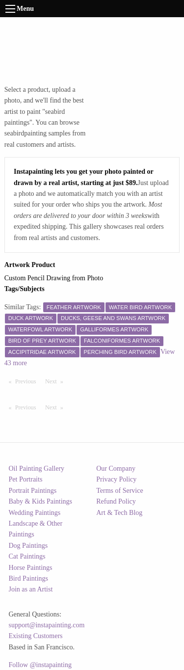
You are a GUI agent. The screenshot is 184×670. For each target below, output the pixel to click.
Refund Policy (116, 501)
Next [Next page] (56, 381)
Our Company (115, 468)
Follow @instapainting (40, 665)
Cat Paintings (27, 556)
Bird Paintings (29, 578)
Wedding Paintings (35, 512)
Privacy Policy (116, 479)
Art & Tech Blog (119, 512)
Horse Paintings (31, 567)
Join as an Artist (31, 589)
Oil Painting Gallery (37, 468)
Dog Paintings (28, 545)
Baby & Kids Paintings (41, 501)
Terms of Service (119, 490)
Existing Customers (36, 636)
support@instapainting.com (47, 625)
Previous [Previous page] (28, 381)
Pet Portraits (26, 479)
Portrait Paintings (33, 490)
